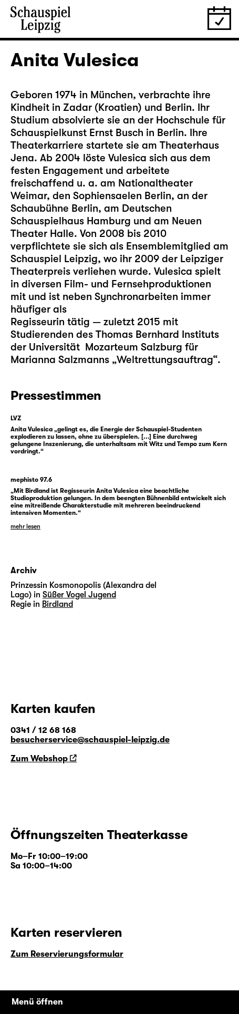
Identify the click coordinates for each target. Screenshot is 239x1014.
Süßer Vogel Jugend (79, 594)
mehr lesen (25, 526)
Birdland (57, 604)
